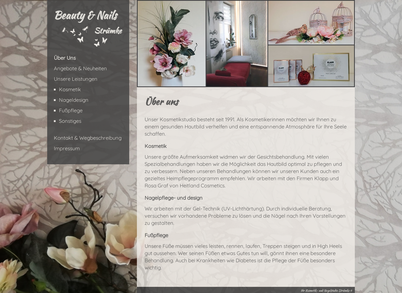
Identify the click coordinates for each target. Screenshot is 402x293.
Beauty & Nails (85, 15)
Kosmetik (70, 89)
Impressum (67, 148)
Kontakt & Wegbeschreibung (88, 138)
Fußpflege (71, 110)
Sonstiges (70, 121)
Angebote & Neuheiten (80, 68)
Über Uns (65, 58)
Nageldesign (73, 100)
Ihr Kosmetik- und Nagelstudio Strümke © (326, 290)
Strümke (108, 30)
